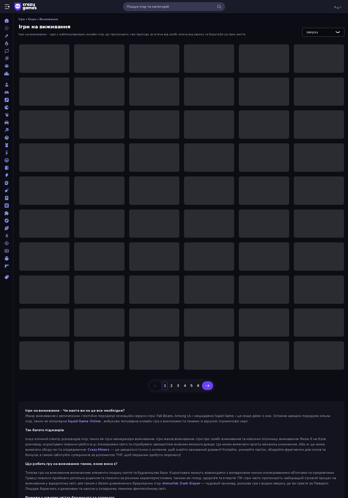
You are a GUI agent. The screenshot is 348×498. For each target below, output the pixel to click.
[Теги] (6, 277)
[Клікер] (6, 190)
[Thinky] (6, 115)
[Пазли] (6, 213)
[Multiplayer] (6, 66)
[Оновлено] (6, 51)
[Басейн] (6, 130)
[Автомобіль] (6, 122)
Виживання (49, 19)
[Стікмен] (6, 235)
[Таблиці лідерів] (6, 73)
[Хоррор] (6, 258)
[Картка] (6, 183)
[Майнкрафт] (6, 205)
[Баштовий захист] (6, 145)
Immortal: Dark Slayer (181, 483)
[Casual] (6, 85)
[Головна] (6, 20)
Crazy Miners (99, 449)
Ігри (22, 19)
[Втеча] (6, 168)
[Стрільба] (6, 243)
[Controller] (6, 92)
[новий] (6, 36)
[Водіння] (6, 160)
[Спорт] (6, 228)
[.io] (6, 107)
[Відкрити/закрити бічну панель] (7, 6)
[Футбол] (6, 251)
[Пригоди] (6, 220)
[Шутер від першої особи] (6, 266)
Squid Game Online (84, 421)
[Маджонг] (6, 198)
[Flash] (6, 100)
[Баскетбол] (6, 137)
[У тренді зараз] (6, 43)
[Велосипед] (6, 152)
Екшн (32, 19)
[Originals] (6, 58)
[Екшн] (6, 175)
